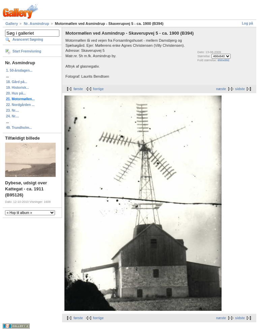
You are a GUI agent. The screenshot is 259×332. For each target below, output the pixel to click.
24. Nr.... (12, 116)
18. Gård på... (16, 82)
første (78, 89)
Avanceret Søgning (27, 39)
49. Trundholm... (19, 128)
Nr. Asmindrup (36, 24)
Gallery (11, 24)
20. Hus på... (16, 93)
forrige (98, 89)
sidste (240, 89)
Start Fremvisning (26, 51)
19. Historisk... (17, 87)
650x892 (223, 60)
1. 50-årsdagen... (19, 70)
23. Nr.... (12, 110)
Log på (247, 23)
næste (221, 89)
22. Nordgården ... (20, 105)
